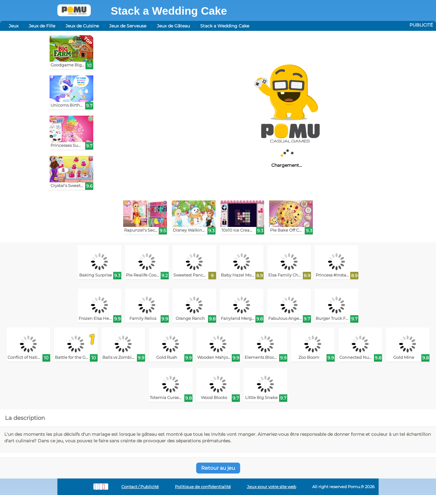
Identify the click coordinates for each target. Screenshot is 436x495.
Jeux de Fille (42, 26)
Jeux (13, 26)
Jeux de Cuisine (82, 26)
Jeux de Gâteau (173, 26)
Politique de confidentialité (203, 486)
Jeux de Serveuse (127, 26)
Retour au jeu (218, 468)
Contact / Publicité (140, 486)
